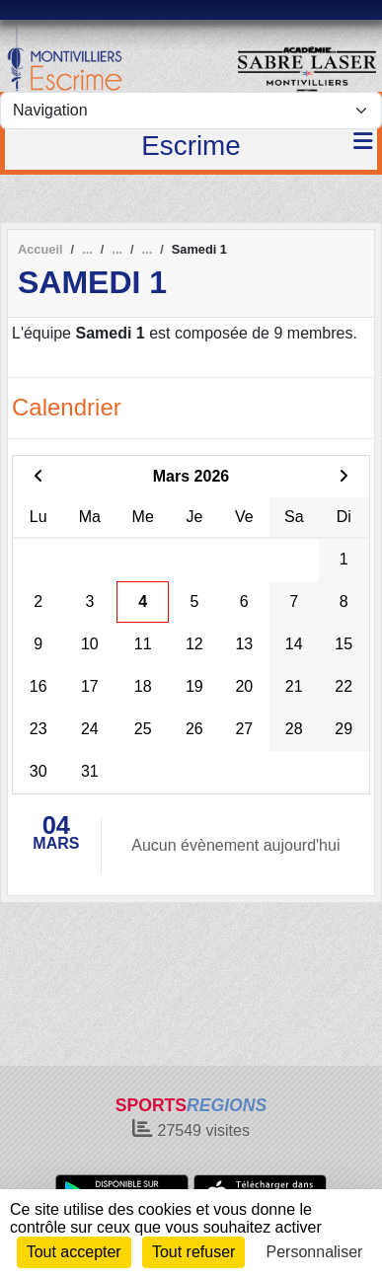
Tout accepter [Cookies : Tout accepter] (74, 1251)
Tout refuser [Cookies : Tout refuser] (193, 1251)
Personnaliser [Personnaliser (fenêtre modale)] (315, 1251)
